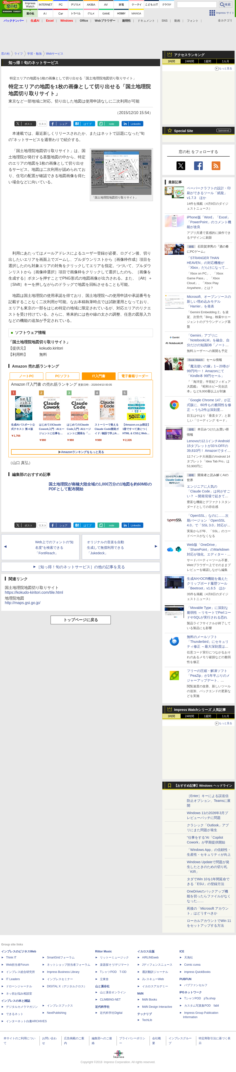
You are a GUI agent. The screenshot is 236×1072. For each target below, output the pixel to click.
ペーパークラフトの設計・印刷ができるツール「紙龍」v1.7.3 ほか (209, 193)
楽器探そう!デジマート (115, 964)
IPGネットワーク (190, 992)
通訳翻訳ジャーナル (155, 972)
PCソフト (62, 376)
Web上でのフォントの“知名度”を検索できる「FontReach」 (54, 547)
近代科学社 (102, 1006)
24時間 (189, 61)
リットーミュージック (114, 957)
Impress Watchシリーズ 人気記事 (200, 710)
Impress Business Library (63, 972)
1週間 (207, 61)
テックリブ (144, 1014)
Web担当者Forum (17, 964)
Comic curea (192, 964)
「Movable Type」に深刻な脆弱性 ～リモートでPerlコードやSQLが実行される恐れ (209, 612)
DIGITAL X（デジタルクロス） (67, 986)
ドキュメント (146, 20)
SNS (165, 20)
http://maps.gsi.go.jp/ (22, 603)
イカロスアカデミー (155, 986)
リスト (42, 123)
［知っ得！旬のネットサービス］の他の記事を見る (80, 567)
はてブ (88, 123)
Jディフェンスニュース (157, 964)
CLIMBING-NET (110, 999)
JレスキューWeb (153, 979)
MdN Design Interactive (157, 1006)
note (111, 123)
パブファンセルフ (195, 985)
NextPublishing (56, 1013)
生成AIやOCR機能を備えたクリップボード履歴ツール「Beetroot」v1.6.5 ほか (207, 583)
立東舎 (104, 979)
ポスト (29, 123)
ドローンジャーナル (19, 986)
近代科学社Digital (111, 1013)
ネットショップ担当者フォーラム (68, 964)
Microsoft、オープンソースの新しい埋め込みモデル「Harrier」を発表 (209, 301)
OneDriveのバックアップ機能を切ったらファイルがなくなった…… (209, 896)
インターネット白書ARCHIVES (26, 1021)
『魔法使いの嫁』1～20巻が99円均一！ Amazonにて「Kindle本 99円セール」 (208, 371)
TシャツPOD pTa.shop (200, 998)
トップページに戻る (80, 620)
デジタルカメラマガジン (22, 1006)
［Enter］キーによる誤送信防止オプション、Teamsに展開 (208, 800)
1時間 (171, 61)
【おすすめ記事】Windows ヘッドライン (203, 785)
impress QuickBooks (197, 972)
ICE (181, 951)
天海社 (188, 957)
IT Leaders (13, 979)
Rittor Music (103, 951)
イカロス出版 (146, 951)
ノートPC (26, 376)
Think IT (11, 957)
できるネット (14, 1014)
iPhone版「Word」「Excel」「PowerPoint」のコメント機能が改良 (209, 222)
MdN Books (149, 999)
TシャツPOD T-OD (113, 972)
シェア (63, 123)
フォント (192, 20)
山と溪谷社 (102, 986)
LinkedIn (136, 123)
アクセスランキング (189, 55)
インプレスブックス (60, 1005)
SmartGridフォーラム (61, 957)
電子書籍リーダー (134, 376)
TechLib (147, 1020)
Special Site (183, 131)
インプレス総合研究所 (20, 972)
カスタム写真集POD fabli (201, 1005)
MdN (140, 993)
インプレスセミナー (60, 979)
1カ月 (225, 61)
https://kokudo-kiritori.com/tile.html (34, 592)
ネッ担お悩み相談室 (19, 993)
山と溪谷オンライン (113, 992)
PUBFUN (185, 979)
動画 (177, 20)
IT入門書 (98, 376)
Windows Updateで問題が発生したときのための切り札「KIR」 (208, 867)
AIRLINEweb (150, 957)
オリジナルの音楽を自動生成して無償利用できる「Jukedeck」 (105, 547)
